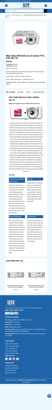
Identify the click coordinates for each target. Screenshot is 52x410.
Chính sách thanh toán (11, 348)
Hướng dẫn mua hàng (11, 365)
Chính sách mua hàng (11, 351)
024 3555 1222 (16, 324)
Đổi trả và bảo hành (10, 370)
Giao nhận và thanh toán (11, 368)
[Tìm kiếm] (45, 11)
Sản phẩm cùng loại (14, 261)
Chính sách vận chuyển (11, 344)
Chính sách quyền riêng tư (12, 346)
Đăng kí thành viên (10, 373)
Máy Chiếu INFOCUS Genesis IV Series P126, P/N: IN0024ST (36, 286)
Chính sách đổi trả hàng (11, 353)
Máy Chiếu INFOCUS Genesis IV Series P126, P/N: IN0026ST (15, 286)
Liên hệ (16, 289)
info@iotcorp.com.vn (15, 327)
